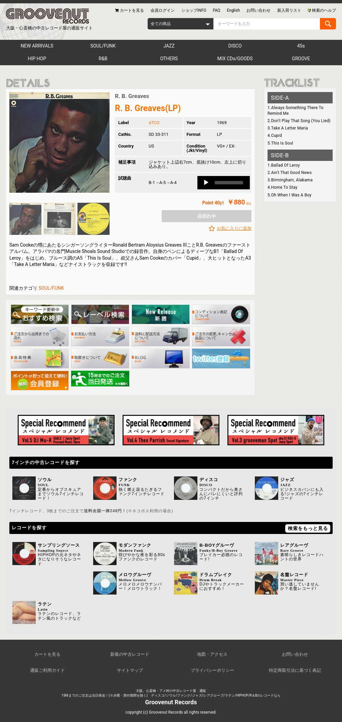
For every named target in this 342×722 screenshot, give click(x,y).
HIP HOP (37, 58)
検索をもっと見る (308, 528)
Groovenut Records (171, 702)
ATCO (154, 122)
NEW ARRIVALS (37, 46)
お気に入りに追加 (234, 228)
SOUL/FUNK (103, 46)
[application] (223, 182)
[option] (59, 142)
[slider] (229, 182)
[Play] (206, 182)
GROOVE (301, 58)
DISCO (235, 46)
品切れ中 (206, 216)
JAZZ (168, 46)
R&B (103, 58)
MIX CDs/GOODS (235, 58)
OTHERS (169, 58)
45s (301, 46)
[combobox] (180, 23)
